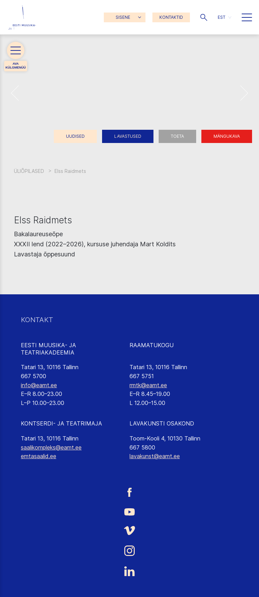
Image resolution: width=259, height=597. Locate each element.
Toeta (177, 136)
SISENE (123, 17)
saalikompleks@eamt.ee (51, 447)
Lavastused (127, 136)
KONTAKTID (171, 17)
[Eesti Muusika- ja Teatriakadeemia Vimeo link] (129, 530)
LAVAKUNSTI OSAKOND (162, 423)
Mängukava (227, 136)
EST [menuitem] (221, 17)
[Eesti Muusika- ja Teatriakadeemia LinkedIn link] (129, 571)
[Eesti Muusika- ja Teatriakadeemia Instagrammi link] (129, 551)
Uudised (75, 136)
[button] (203, 17)
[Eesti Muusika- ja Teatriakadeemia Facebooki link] (129, 492)
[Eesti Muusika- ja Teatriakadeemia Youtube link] (129, 511)
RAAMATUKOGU (152, 345)
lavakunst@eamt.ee (155, 456)
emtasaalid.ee (38, 456)
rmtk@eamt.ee (148, 385)
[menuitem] (224, 17)
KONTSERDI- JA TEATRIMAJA (61, 423)
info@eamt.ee (39, 385)
